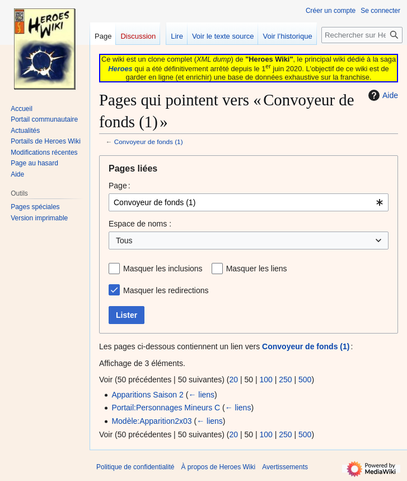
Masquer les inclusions (163, 268)
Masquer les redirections (166, 290)
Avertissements (285, 467)
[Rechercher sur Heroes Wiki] (362, 35)
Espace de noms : (140, 223)
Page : (119, 185)
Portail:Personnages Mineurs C (165, 407)
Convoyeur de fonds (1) (148, 141)
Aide (382, 95)
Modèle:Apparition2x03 (151, 421)
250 (285, 379)
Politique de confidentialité (135, 467)
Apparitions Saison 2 (147, 394)
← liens (201, 394)
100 (265, 379)
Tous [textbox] (124, 240)
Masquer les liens (256, 268)
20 (233, 379)
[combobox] (249, 202)
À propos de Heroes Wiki (218, 467)
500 (304, 379)
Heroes (120, 68)
